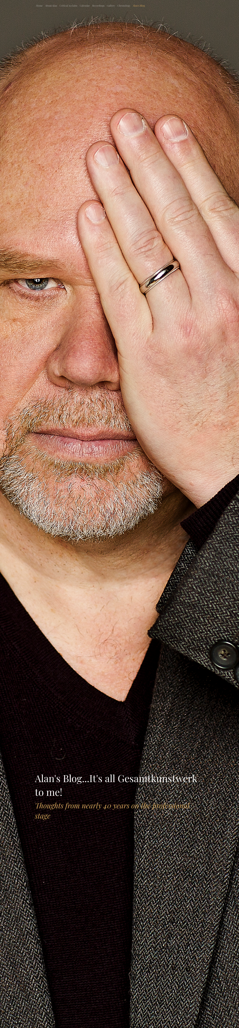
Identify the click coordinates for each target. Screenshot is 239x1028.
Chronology (123, 5)
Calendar (85, 5)
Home (39, 5)
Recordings (98, 5)
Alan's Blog (139, 5)
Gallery (111, 5)
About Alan (51, 5)
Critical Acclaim (68, 5)
